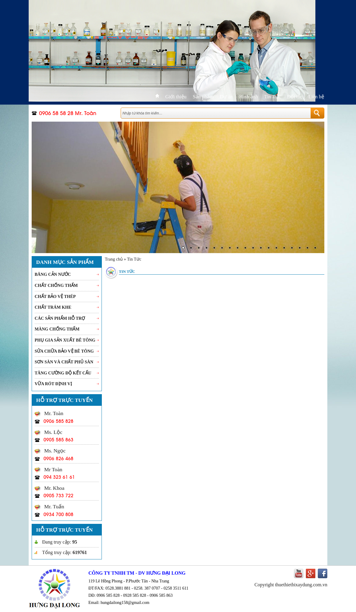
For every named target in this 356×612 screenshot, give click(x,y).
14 (284, 248)
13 (276, 248)
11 (260, 248)
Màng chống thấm (57, 329)
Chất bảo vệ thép (55, 296)
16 (299, 248)
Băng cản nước (53, 274)
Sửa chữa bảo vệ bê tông (64, 351)
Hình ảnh (248, 97)
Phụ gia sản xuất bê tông (65, 340)
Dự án (226, 97)
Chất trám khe (53, 307)
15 (292, 248)
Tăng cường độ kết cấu (63, 373)
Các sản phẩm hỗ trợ (60, 318)
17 (307, 248)
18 (315, 248)
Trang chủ (114, 259)
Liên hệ (316, 97)
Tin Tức (272, 97)
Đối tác (294, 97)
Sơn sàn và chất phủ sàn (64, 361)
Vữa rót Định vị (53, 383)
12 (268, 248)
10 (253, 248)
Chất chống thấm (56, 285)
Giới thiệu (176, 97)
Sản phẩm (203, 97)
